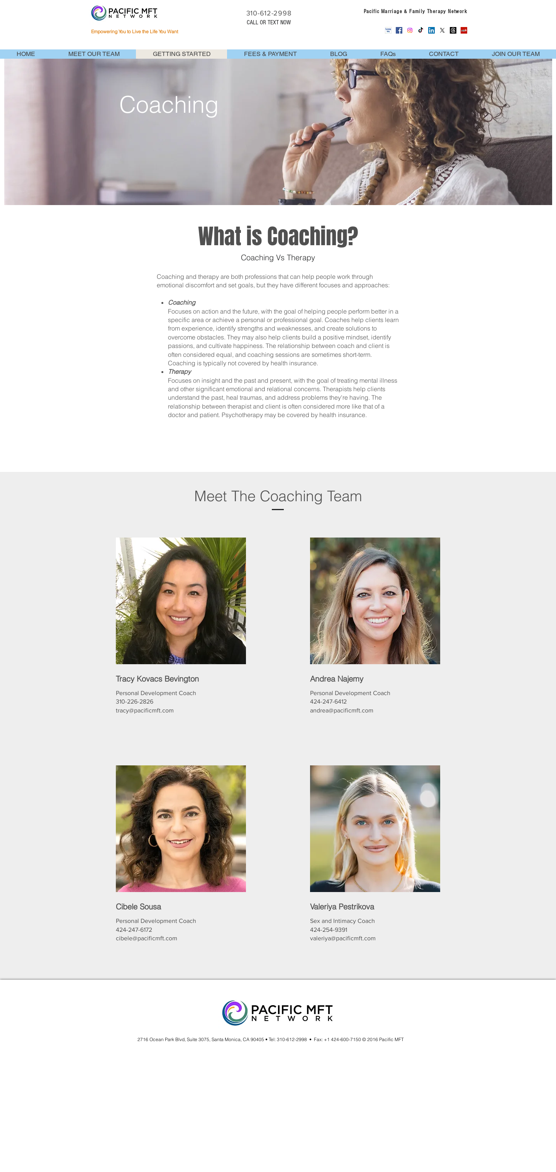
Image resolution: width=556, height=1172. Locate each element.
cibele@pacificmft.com (146, 938)
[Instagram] (410, 30)
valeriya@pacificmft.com (343, 938)
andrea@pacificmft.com (341, 710)
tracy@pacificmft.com (145, 710)
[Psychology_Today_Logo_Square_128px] (388, 30)
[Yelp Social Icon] (464, 30)
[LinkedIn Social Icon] (431, 30)
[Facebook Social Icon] (399, 30)
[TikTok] (420, 30)
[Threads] (453, 30)
